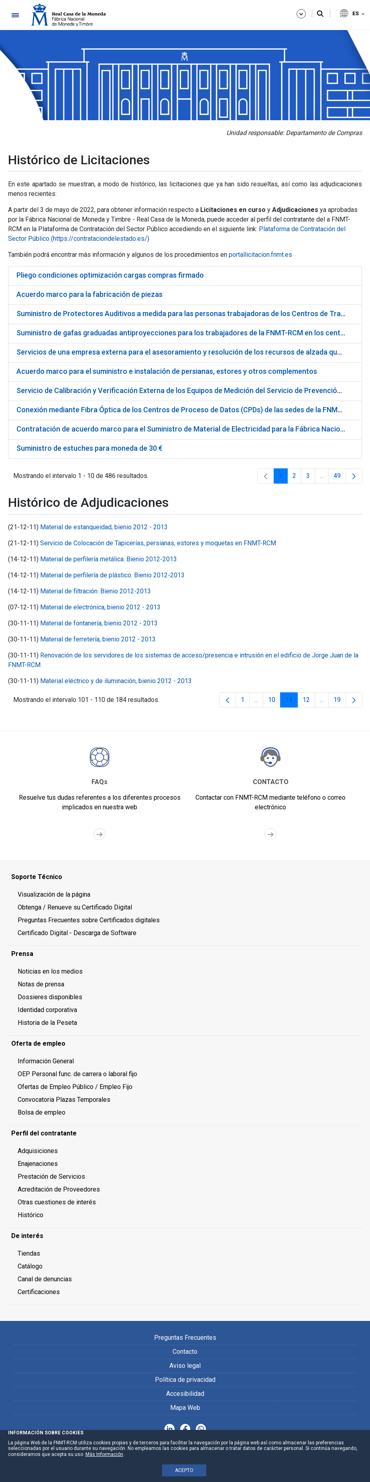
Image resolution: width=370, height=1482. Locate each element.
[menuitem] (185, 877)
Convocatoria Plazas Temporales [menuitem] (64, 1099)
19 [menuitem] (339, 702)
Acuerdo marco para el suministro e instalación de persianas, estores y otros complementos (166, 371)
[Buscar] (320, 14)
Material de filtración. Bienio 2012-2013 (95, 591)
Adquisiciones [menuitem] (38, 1151)
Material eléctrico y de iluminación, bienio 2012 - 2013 (116, 681)
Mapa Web (185, 1407)
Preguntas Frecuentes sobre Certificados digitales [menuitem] (89, 920)
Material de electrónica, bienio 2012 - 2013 (100, 607)
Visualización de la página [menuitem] (54, 894)
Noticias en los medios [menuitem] (50, 971)
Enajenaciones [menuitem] (38, 1163)
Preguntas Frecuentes (185, 1337)
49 (339, 478)
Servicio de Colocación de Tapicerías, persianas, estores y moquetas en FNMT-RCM (158, 543)
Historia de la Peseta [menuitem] (47, 1022)
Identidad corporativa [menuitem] (47, 1010)
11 (291, 702)
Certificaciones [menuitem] (39, 1292)
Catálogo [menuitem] (30, 1266)
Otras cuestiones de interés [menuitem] (57, 1202)
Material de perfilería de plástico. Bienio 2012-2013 (112, 575)
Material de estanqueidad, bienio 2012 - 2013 (104, 527)
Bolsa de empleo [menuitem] (41, 1112)
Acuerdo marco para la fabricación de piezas (89, 294)
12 (309, 702)
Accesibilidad (185, 1393)
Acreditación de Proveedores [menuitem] (59, 1189)
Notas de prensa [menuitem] (41, 984)
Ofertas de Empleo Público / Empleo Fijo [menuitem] (75, 1087)
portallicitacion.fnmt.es (260, 254)
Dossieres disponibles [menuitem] (50, 997)
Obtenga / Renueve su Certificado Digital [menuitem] (75, 907)
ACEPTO (184, 1470)
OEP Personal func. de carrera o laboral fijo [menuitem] (77, 1074)
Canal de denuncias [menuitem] (45, 1279)
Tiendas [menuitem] (29, 1253)
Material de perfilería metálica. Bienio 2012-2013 (108, 559)
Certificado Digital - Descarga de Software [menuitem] (77, 933)
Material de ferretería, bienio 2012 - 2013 (98, 639)
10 (274, 702)
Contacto (185, 1351)
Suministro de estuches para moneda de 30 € (89, 448)
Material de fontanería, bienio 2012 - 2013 (99, 623)
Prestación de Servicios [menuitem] (51, 1176)
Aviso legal (185, 1365)
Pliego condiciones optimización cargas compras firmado (110, 275)
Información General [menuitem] (46, 1061)
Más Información (104, 1454)
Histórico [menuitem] (30, 1215)
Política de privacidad (185, 1379)
